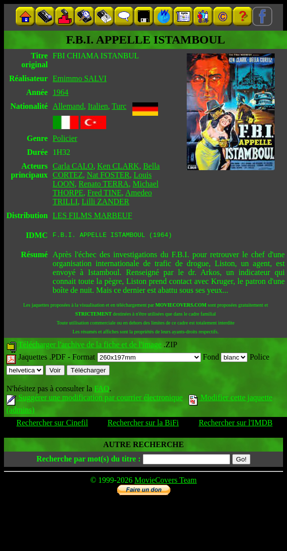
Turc (119, 106)
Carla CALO (73, 166)
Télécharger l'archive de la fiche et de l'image (90, 346)
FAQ (101, 390)
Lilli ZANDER (105, 201)
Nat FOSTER (108, 175)
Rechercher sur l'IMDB (236, 424)
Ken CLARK (118, 166)
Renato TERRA (103, 184)
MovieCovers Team (165, 481)
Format (136, 358)
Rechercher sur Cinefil (52, 424)
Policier (65, 138)
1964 (61, 92)
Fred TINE (104, 192)
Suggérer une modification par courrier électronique (94, 399)
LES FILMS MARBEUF (92, 215)
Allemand (68, 106)
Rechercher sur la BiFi (143, 424)
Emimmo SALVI (80, 78)
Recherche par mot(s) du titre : (89, 460)
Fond (225, 358)
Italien (98, 106)
